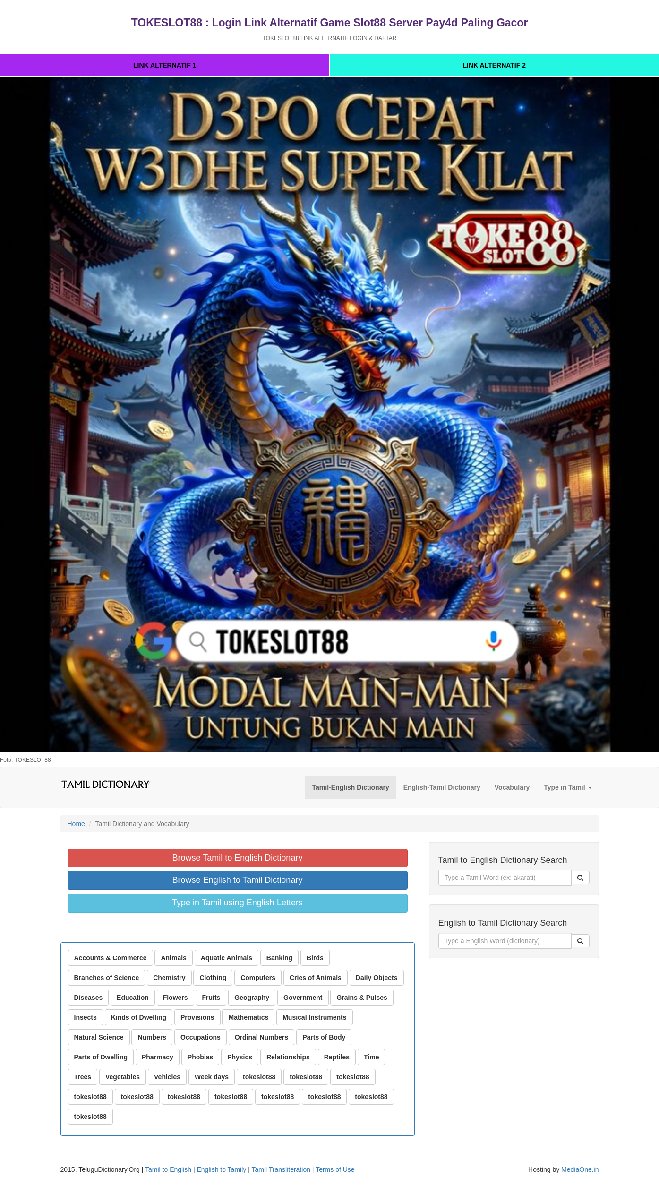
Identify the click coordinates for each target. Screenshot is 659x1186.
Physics (239, 1057)
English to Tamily (222, 1169)
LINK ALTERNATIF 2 (494, 65)
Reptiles (337, 1057)
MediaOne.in (580, 1169)
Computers (257, 977)
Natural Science (99, 1037)
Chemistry (169, 977)
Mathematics (248, 1017)
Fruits (211, 997)
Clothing (212, 977)
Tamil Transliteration (280, 1169)
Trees (83, 1077)
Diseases (88, 997)
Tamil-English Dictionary (350, 787)
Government (302, 997)
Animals (173, 958)
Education (133, 997)
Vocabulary (512, 787)
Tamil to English (168, 1169)
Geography (251, 997)
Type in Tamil (567, 787)
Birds (315, 958)
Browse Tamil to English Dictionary (237, 857)
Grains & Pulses (361, 997)
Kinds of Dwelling (138, 1017)
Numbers (151, 1037)
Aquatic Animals (226, 958)
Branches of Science (106, 977)
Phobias (200, 1057)
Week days (212, 1077)
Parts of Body (323, 1037)
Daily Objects (377, 977)
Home (76, 824)
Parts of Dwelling (101, 1057)
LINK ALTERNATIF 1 (165, 65)
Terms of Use (335, 1169)
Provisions (197, 1017)
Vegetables (122, 1077)
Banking (279, 958)
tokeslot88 (259, 1077)
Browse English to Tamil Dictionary (237, 880)
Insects (85, 1017)
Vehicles (167, 1077)
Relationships (288, 1057)
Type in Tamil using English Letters (237, 902)
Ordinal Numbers (262, 1037)
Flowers (175, 997)
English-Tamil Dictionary (441, 787)
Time (371, 1057)
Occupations (200, 1037)
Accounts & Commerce (110, 958)
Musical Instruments (314, 1017)
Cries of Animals (316, 977)
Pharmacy (157, 1057)
